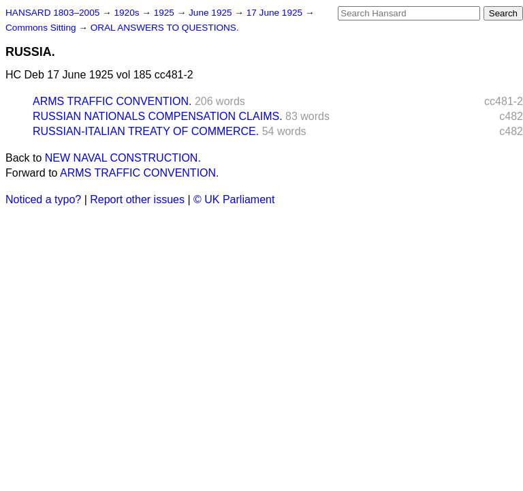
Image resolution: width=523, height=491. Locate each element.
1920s (128, 13)
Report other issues (137, 199)
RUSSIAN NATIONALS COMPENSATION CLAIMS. (158, 116)
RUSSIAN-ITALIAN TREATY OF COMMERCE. (146, 131)
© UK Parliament (233, 199)
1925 (165, 13)
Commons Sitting (41, 28)
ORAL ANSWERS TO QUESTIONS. (165, 28)
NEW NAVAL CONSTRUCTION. (123, 158)
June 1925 (211, 13)
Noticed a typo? (43, 199)
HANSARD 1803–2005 (52, 13)
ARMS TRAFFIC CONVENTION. (112, 101)
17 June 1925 (276, 13)
